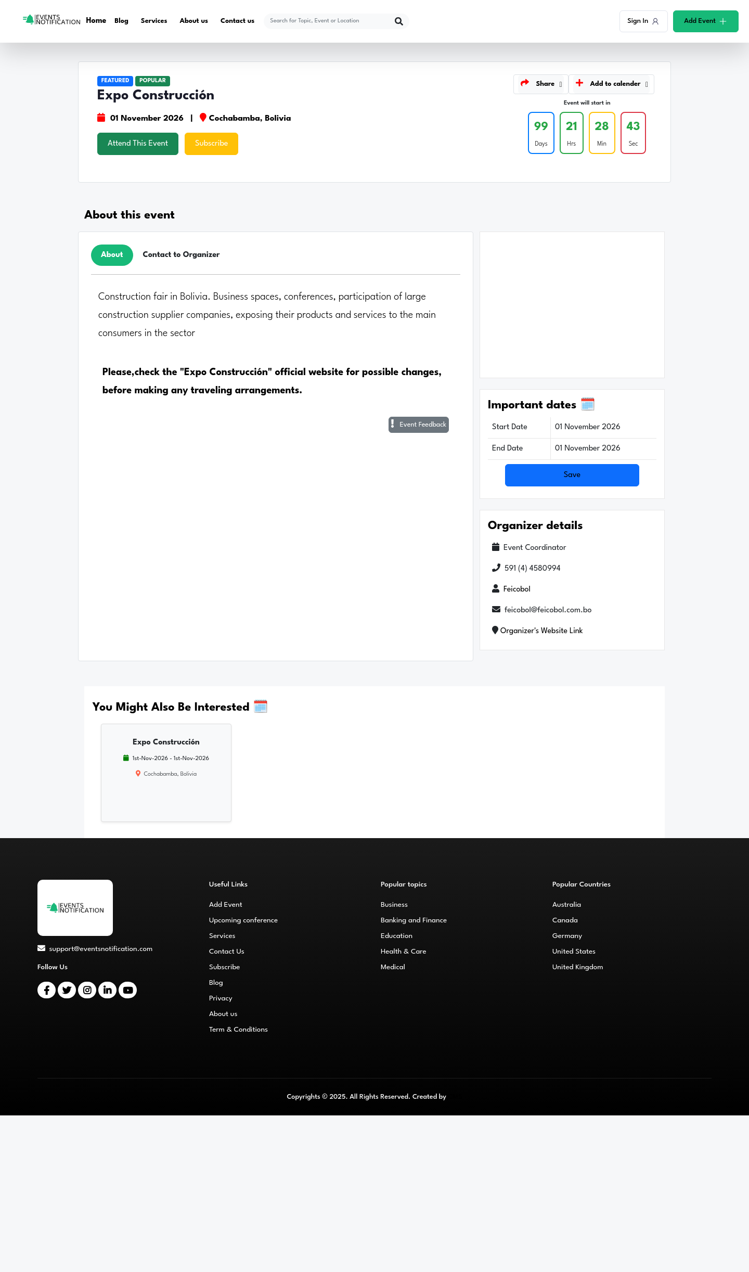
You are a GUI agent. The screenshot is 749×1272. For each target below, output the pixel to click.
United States (574, 951)
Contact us (238, 21)
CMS (455, 1097)
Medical (393, 967)
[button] (541, 84)
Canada (565, 920)
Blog (121, 21)
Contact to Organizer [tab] (181, 255)
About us (194, 21)
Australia (566, 904)
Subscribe (211, 144)
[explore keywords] (330, 21)
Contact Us (226, 951)
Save (572, 475)
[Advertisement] (572, 305)
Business (394, 904)
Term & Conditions (238, 1029)
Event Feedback (418, 423)
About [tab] (112, 255)
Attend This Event (138, 144)
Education (396, 936)
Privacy (221, 998)
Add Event (225, 904)
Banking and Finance (414, 920)
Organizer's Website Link (542, 631)
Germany (567, 936)
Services (154, 21)
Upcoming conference (243, 920)
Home (96, 21)
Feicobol (517, 590)
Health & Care (404, 951)
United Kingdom (577, 967)
